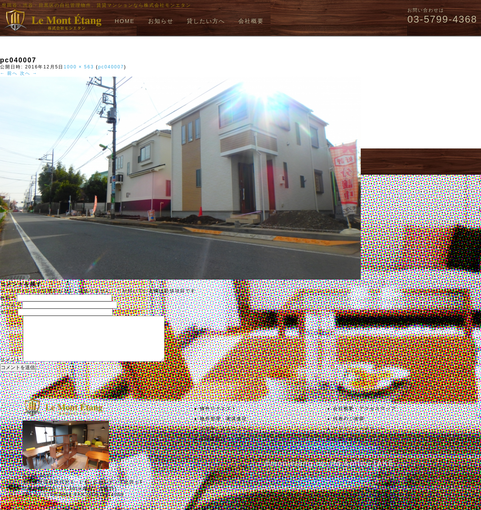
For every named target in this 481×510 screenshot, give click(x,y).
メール (10, 305)
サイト (8, 312)
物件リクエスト (218, 417)
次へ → (29, 73)
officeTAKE (371, 472)
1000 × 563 (79, 67)
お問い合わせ (349, 448)
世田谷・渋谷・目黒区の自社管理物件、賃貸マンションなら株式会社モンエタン (96, 5)
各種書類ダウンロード (226, 448)
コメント (10, 369)
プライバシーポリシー (359, 437)
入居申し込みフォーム (226, 437)
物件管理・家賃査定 (223, 427)
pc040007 (111, 67)
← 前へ (9, 73)
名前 (7, 298)
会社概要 (251, 21)
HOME (125, 21)
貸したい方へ (206, 21)
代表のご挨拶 (349, 427)
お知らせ (161, 21)
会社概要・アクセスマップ (364, 417)
